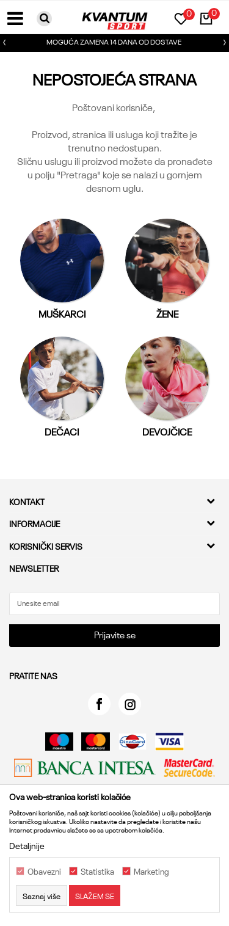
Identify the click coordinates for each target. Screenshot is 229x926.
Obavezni (44, 872)
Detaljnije (27, 845)
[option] (114, 43)
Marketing (151, 872)
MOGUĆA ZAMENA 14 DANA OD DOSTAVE (113, 41)
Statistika (97, 872)
